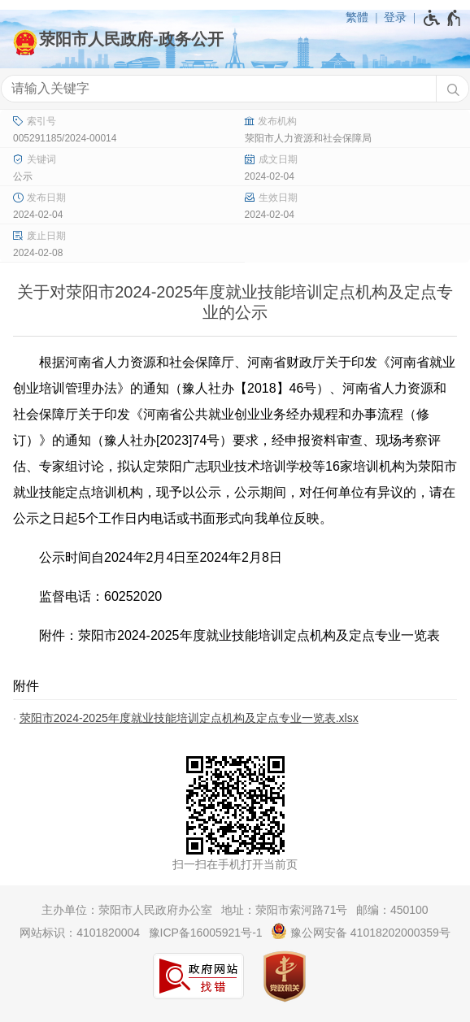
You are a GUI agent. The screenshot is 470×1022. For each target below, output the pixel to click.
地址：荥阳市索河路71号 (284, 909)
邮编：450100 (392, 909)
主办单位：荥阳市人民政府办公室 (126, 909)
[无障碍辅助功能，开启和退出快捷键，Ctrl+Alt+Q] (442, 18)
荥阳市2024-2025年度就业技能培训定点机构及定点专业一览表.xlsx (189, 717)
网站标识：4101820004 (80, 932)
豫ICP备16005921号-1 (206, 932)
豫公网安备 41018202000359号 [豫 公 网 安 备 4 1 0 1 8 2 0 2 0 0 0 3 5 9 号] (360, 931)
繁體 (357, 17)
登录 (395, 17)
